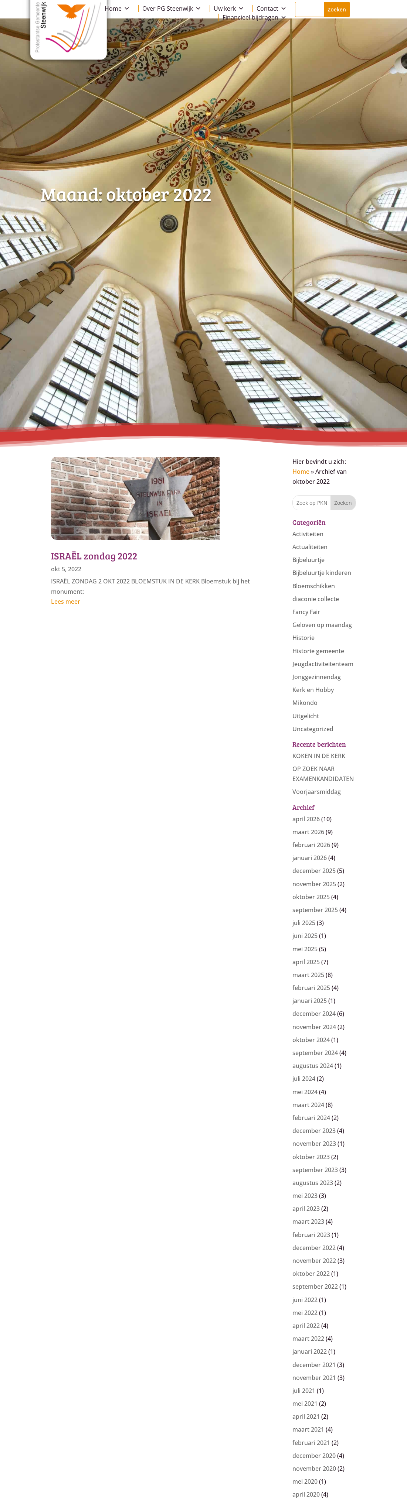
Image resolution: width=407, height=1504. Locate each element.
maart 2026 (308, 832)
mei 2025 (305, 949)
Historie (303, 638)
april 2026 (306, 819)
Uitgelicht (305, 716)
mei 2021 (305, 1403)
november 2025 (314, 884)
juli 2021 (303, 1391)
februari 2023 (311, 1235)
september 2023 (315, 1170)
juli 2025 (303, 923)
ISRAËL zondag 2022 (94, 555)
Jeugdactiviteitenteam (322, 664)
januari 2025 (309, 1001)
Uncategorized (312, 729)
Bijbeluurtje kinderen (321, 573)
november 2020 (314, 1468)
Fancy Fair (306, 612)
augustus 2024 (312, 1066)
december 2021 (314, 1365)
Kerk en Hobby (313, 690)
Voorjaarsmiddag (316, 792)
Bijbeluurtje (308, 560)
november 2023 (314, 1144)
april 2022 (306, 1326)
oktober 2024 (311, 1040)
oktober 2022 (311, 1274)
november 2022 (314, 1261)
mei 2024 (305, 1092)
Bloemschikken (313, 586)
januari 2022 (309, 1351)
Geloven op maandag (322, 625)
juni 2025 (305, 936)
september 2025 (315, 910)
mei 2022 (305, 1313)
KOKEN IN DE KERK (318, 756)
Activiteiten (307, 534)
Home (117, 8)
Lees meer (65, 601)
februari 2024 (311, 1118)
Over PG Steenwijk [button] (171, 8)
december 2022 (314, 1248)
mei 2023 (305, 1196)
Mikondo (305, 703)
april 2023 (306, 1209)
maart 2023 (308, 1221)
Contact (271, 8)
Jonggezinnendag (316, 677)
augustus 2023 (312, 1183)
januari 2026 (309, 858)
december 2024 (314, 1014)
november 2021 (314, 1378)
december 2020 (314, 1456)
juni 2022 (305, 1300)
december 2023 (314, 1131)
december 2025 (314, 871)
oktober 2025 (311, 897)
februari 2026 (311, 845)
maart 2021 (308, 1429)
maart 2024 (308, 1105)
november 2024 (314, 1027)
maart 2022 (308, 1339)
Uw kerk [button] (229, 8)
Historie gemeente (318, 651)
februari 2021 (311, 1443)
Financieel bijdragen (254, 17)
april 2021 (306, 1416)
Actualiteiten (310, 547)
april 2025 (306, 962)
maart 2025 (308, 975)
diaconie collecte (315, 599)
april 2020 (306, 1494)
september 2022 (315, 1286)
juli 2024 (303, 1079)
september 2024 (315, 1053)
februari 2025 (311, 988)
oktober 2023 (311, 1157)
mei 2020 (305, 1481)
